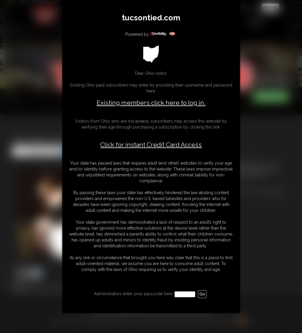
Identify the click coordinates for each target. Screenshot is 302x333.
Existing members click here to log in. (151, 102)
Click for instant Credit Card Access (151, 145)
